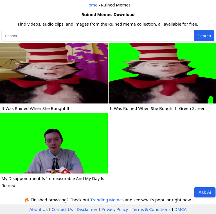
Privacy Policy (114, 209)
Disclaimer (87, 209)
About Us (39, 209)
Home (92, 5)
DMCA (180, 209)
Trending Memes (106, 199)
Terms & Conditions (151, 209)
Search (204, 35)
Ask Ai (205, 192)
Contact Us (62, 209)
